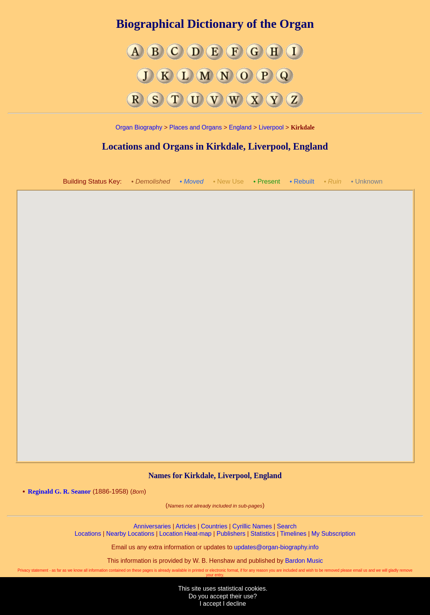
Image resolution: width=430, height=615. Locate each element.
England (240, 127)
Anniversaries (152, 526)
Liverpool (271, 127)
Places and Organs (195, 127)
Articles (186, 526)
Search (287, 526)
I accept (210, 603)
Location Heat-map (185, 533)
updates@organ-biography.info (276, 547)
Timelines (293, 533)
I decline (234, 603)
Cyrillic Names (252, 526)
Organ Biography (139, 127)
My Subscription (333, 533)
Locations (88, 533)
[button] (214, 321)
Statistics (262, 533)
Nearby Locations (130, 533)
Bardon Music (304, 560)
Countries (214, 526)
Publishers (231, 533)
